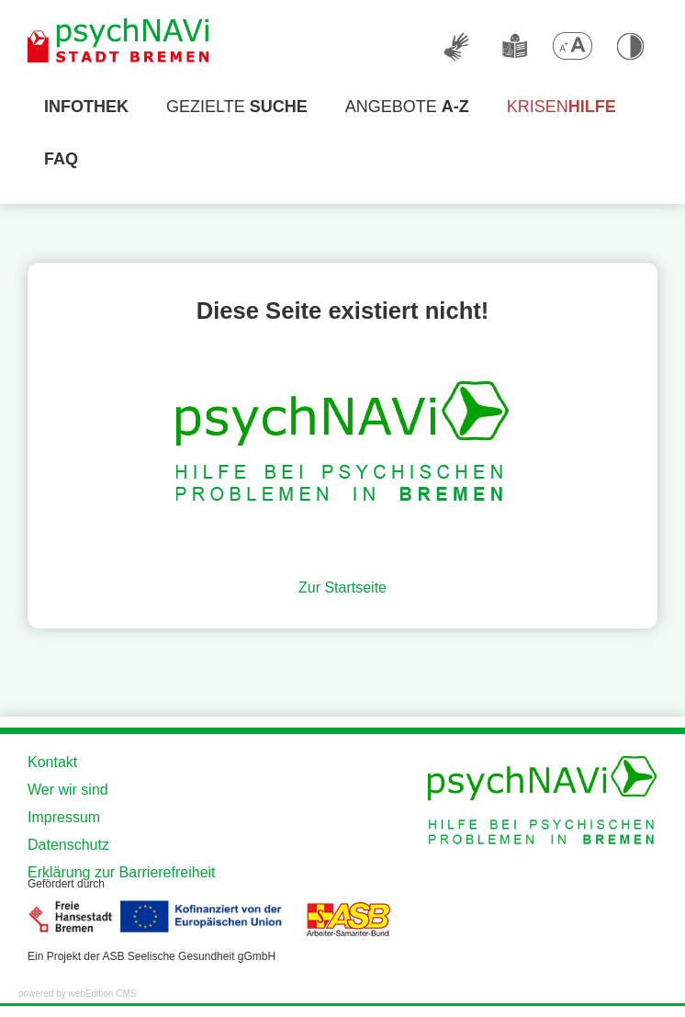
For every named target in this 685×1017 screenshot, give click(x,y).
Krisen (561, 106)
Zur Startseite (342, 587)
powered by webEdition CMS (77, 994)
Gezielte (237, 106)
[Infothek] (86, 107)
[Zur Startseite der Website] (119, 41)
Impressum (64, 817)
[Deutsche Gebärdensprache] (457, 46)
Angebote (407, 106)
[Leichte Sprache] (514, 46)
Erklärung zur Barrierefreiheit (122, 872)
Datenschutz (68, 845)
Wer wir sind (68, 789)
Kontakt (52, 762)
